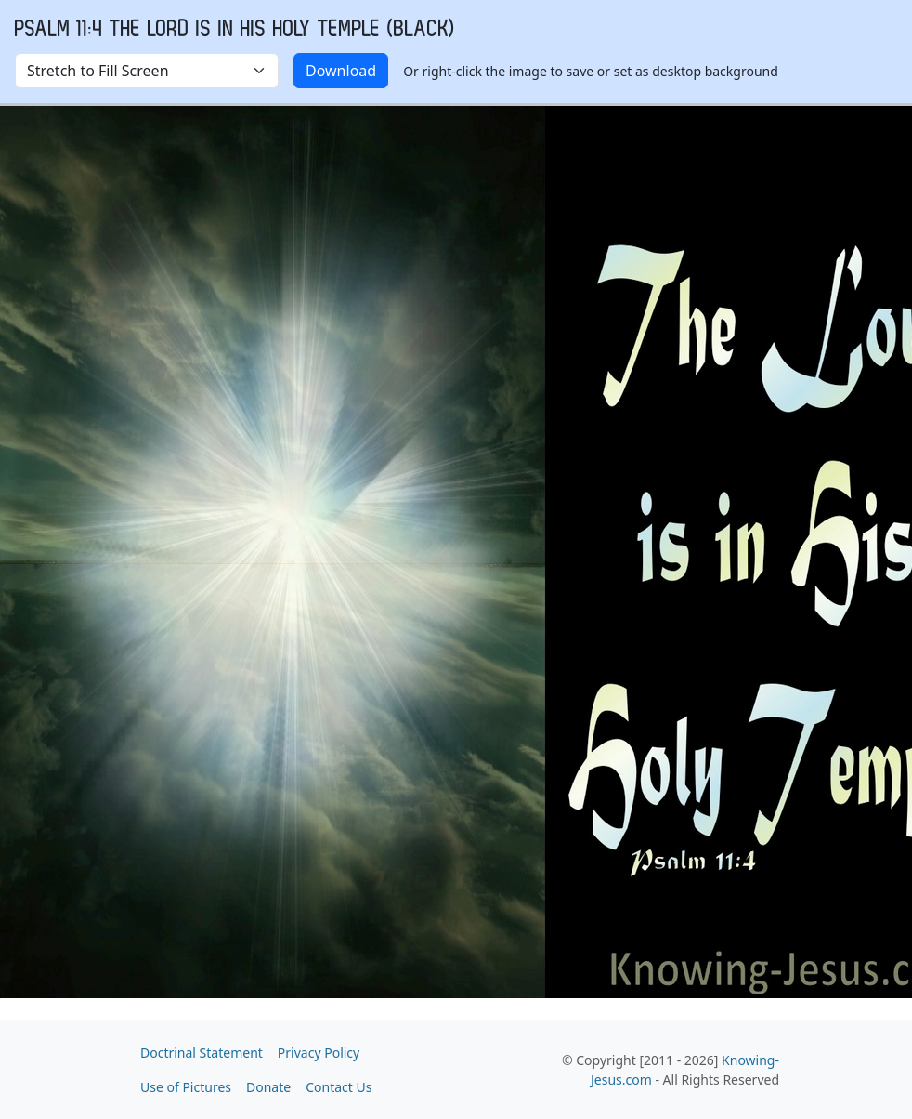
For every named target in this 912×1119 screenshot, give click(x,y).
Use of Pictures (185, 1087)
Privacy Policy (318, 1052)
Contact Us (338, 1087)
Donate (268, 1087)
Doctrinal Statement (201, 1052)
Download (341, 70)
